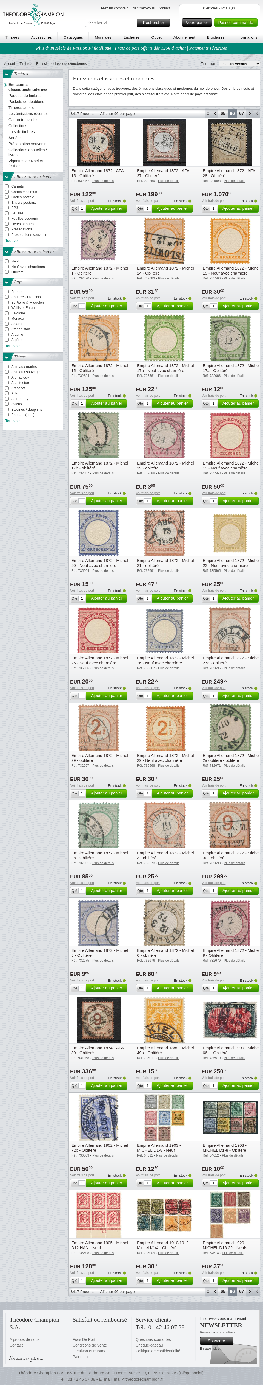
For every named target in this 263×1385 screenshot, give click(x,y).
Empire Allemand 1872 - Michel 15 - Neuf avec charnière (231, 270)
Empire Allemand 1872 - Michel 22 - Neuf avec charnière (231, 563)
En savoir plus (209, 1348)
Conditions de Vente (90, 1345)
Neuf (15, 261)
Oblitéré (17, 272)
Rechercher (155, 23)
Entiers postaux (23, 202)
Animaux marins (24, 367)
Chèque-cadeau (149, 1345)
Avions (16, 404)
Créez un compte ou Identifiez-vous (127, 8)
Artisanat (18, 388)
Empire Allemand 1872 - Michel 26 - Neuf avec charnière (165, 660)
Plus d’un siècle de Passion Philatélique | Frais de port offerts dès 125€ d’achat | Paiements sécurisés (131, 48)
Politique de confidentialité (158, 1351)
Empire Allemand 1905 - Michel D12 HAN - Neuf (99, 1245)
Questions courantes (153, 1339)
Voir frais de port (82, 201)
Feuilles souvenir (24, 218)
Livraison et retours (89, 1351)
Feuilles (17, 213)
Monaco (17, 318)
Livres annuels (22, 224)
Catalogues (73, 37)
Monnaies (103, 37)
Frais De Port (84, 1339)
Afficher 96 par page (117, 113)
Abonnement (184, 37)
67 (241, 113)
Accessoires (41, 37)
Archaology (20, 377)
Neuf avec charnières (28, 267)
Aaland (16, 324)
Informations (247, 37)
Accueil (10, 63)
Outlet (156, 37)
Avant (249, 113)
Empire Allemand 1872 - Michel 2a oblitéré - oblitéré (231, 758)
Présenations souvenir (29, 235)
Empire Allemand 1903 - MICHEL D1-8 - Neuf (159, 1147)
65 (223, 113)
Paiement (81, 1357)
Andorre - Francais (26, 297)
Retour (214, 113)
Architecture (20, 382)
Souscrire (219, 1341)
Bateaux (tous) (23, 415)
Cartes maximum (24, 192)
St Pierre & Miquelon (27, 302)
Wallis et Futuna (24, 308)
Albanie (17, 334)
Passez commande (237, 22)
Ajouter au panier (108, 209)
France (16, 292)
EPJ (14, 208)
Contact (164, 8)
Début (207, 113)
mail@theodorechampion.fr (138, 1379)
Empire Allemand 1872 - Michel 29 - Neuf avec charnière (165, 758)
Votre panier (198, 22)
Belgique (18, 313)
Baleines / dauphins (26, 409)
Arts (14, 393)
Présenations (21, 229)
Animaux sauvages (26, 372)
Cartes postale (22, 197)
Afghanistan (20, 329)
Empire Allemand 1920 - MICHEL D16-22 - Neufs (225, 1245)
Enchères (131, 37)
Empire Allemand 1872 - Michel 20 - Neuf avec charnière (99, 563)
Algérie (16, 340)
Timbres (12, 37)
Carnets (17, 186)
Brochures (216, 37)
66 (232, 113)
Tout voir (12, 240)
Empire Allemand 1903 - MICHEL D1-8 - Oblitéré (225, 1147)
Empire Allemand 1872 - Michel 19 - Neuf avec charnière (231, 465)
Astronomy (19, 399)
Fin (256, 113)
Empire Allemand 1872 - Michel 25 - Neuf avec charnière (99, 660)
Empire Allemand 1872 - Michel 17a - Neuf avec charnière (165, 368)
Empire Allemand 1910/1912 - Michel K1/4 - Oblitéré (164, 1245)
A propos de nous (24, 1339)
